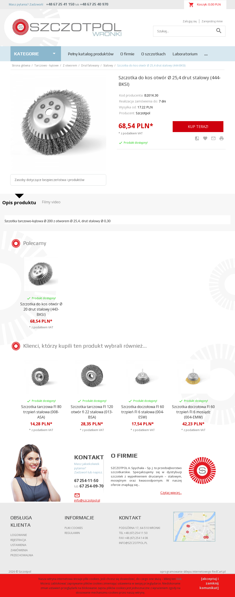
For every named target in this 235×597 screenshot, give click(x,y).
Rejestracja (18, 540)
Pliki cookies (74, 528)
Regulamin (72, 533)
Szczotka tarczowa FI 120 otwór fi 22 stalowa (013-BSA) (92, 412)
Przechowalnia (21, 555)
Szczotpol (143, 113)
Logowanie (18, 535)
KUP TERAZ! (198, 126)
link (179, 579)
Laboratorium (184, 53)
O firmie (127, 53)
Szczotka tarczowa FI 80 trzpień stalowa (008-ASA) (41, 412)
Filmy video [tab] (51, 201)
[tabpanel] (117, 219)
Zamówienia (19, 550)
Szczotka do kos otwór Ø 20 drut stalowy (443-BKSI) (41, 309)
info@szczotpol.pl (133, 543)
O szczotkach (153, 53)
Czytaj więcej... (171, 492)
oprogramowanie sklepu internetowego (185, 572)
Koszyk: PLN (205, 5)
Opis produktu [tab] (19, 202)
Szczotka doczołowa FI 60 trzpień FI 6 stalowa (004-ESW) (142, 412)
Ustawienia (18, 545)
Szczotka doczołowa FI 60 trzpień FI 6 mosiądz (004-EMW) (193, 412)
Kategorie (36, 53)
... (206, 53)
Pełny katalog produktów (91, 53)
